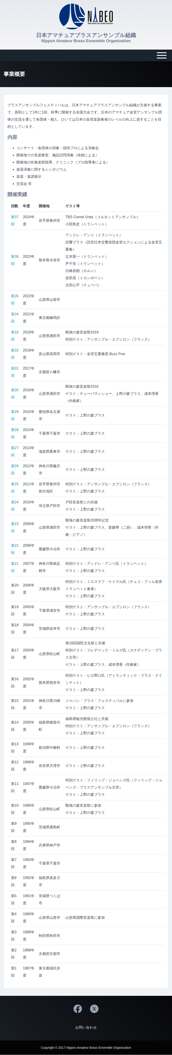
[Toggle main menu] (86, 55)
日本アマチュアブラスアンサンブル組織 (86, 35)
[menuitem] (86, 1027)
